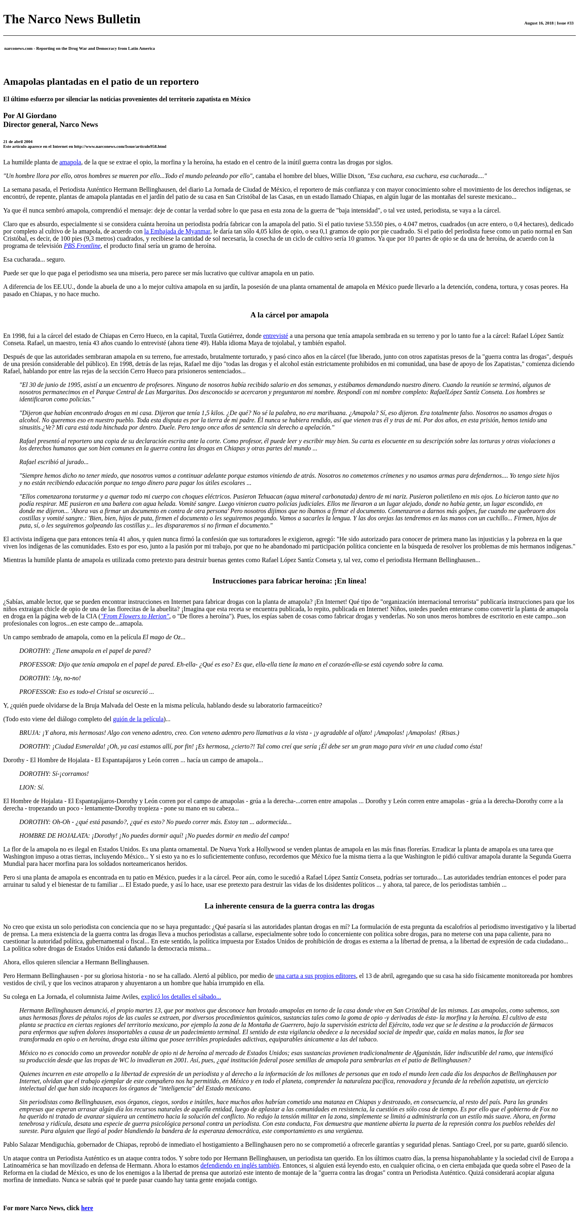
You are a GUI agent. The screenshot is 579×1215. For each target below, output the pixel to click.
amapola (70, 162)
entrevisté (275, 335)
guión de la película (138, 719)
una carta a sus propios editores (315, 975)
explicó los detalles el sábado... (181, 996)
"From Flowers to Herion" (135, 616)
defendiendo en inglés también (240, 1165)
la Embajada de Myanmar (177, 231)
